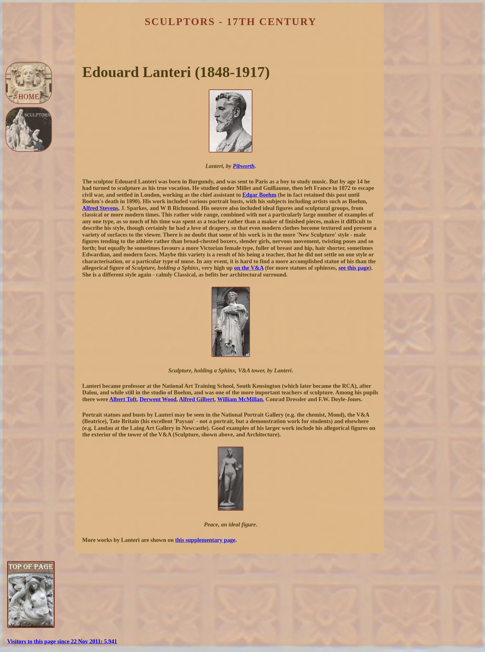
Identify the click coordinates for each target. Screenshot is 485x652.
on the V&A (249, 267)
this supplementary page (205, 540)
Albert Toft (123, 399)
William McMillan (240, 399)
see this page (353, 267)
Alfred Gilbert (196, 399)
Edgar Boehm (259, 194)
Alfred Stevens (100, 208)
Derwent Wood (157, 399)
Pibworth (244, 166)
